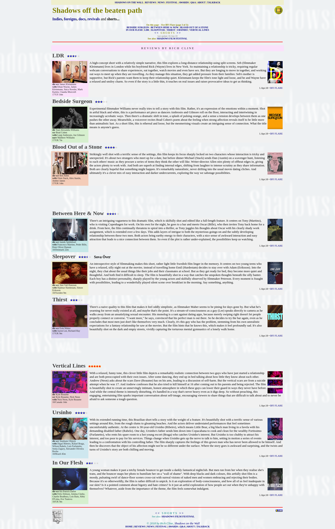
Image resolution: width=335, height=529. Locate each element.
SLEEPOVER (158, 30)
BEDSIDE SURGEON (138, 27)
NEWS (161, 2)
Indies (57, 19)
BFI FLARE (276, 87)
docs (82, 19)
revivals (93, 19)
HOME (129, 526)
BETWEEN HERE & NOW (165, 27)
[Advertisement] (167, 197)
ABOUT (201, 2)
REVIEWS (150, 2)
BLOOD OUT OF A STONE (194, 27)
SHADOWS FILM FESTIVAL (172, 38)
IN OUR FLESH (134, 30)
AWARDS (184, 2)
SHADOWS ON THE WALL (129, 2)
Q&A (193, 2)
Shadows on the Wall (187, 523)
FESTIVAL (171, 2)
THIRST (171, 30)
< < (156, 32)
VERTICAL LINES (199, 30)
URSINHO (182, 30)
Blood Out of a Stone (85, 147)
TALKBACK (214, 2)
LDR (146, 30)
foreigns (70, 19)
